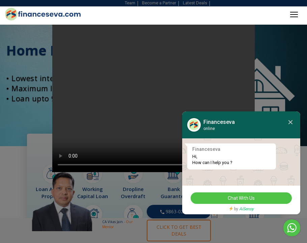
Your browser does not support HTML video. (153, 91)
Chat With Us (241, 198)
